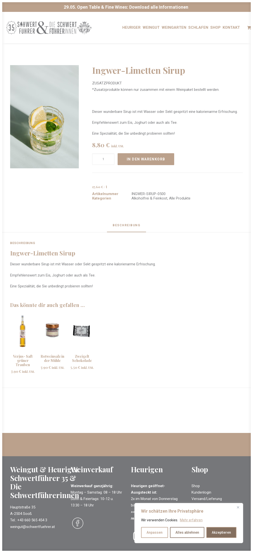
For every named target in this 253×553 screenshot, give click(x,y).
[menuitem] (131, 30)
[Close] (238, 507)
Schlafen (198, 29)
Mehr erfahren (191, 520)
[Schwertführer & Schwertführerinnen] (56, 30)
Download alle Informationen (158, 7)
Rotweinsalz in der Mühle (52, 358)
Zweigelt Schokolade (82, 358)
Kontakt (231, 29)
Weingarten (174, 29)
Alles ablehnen (187, 532)
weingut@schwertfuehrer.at (32, 527)
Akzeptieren (221, 532)
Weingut (151, 29)
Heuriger (131, 29)
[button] (44, 117)
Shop (215, 29)
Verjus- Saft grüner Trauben (23, 360)
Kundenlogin (201, 492)
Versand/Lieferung (206, 499)
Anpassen (155, 532)
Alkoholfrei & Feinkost (149, 198)
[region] (188, 523)
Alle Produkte (179, 198)
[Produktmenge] (103, 159)
